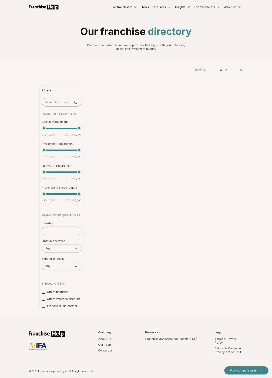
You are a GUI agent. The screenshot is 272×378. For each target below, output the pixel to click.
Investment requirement (57, 143)
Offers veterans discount (63, 299)
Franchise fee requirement (59, 187)
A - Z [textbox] (223, 70)
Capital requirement (55, 122)
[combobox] (224, 70)
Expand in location (54, 258)
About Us (104, 339)
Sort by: (200, 70)
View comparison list (246, 370)
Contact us (105, 350)
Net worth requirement (57, 165)
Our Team (105, 344)
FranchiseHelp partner (62, 306)
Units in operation (53, 241)
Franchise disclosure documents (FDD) (171, 339)
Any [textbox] (47, 248)
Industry (47, 223)
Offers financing (57, 292)
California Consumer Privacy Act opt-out (228, 350)
